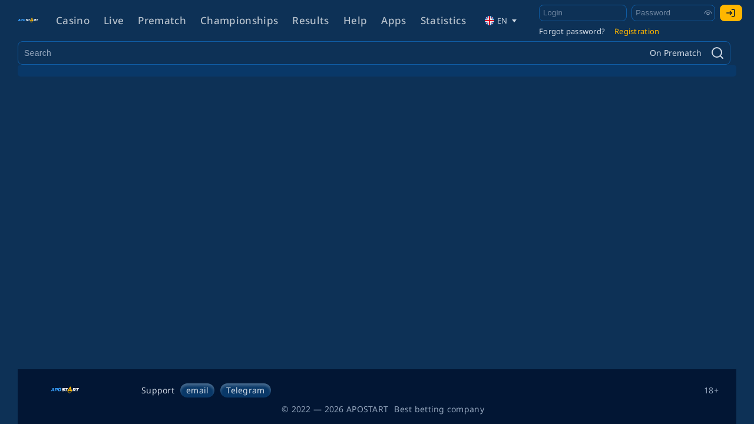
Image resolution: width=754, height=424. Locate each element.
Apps (393, 20)
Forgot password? (572, 31)
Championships (239, 20)
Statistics (443, 20)
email (197, 390)
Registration (636, 31)
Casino (73, 20)
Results (310, 20)
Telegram (245, 390)
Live (114, 20)
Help (355, 20)
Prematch (162, 20)
